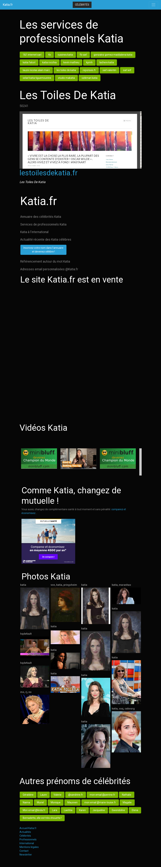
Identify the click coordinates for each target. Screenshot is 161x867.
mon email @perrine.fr (102, 794)
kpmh (89, 62)
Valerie (57, 794)
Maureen (72, 802)
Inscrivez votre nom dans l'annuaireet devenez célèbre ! (43, 249)
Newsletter (26, 854)
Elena (135, 810)
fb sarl (83, 54)
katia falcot (29, 62)
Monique (56, 802)
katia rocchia (49, 62)
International (27, 843)
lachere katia (106, 62)
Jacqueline (99, 810)
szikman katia (89, 77)
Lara (54, 810)
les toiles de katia (66, 70)
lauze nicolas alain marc (36, 70)
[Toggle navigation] (153, 4)
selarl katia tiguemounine (37, 77)
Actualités (25, 831)
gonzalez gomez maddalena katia (113, 54)
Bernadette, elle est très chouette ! (42, 817)
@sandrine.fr (75, 794)
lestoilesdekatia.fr (49, 173)
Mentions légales (29, 847)
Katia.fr (8, 4)
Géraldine (28, 794)
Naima (26, 802)
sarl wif (127, 70)
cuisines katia (65, 54)
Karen (82, 810)
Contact (24, 850)
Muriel (40, 802)
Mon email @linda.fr (34, 810)
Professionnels (28, 839)
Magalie (127, 802)
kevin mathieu (71, 62)
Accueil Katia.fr (28, 828)
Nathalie (126, 794)
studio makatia (66, 77)
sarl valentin (109, 70)
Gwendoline (118, 810)
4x (49, 54)
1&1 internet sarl (32, 54)
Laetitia (68, 810)
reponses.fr (89, 70)
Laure (43, 794)
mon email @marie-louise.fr (100, 802)
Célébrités (82, 4)
